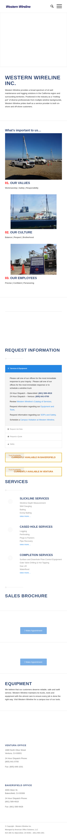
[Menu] (58, 6)
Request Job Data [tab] (15, 429)
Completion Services (36, 555)
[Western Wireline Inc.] (28, 6)
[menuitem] (51, 6)
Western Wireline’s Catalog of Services (34, 401)
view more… (25, 516)
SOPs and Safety (48, 415)
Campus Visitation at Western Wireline (37, 420)
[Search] (51, 6)
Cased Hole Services (36, 526)
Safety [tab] (11, 444)
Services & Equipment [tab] (17, 368)
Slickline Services (34, 498)
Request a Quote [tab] (15, 436)
